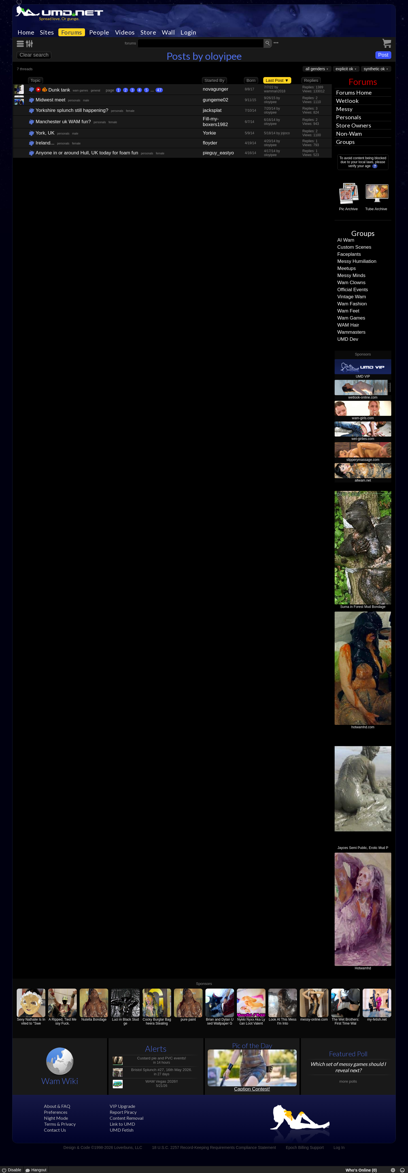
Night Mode (56, 1118)
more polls (348, 1081)
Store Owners (353, 125)
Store (148, 32)
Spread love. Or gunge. (59, 18)
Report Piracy (123, 1112)
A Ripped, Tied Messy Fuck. (62, 1021)
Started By (214, 80)
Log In (339, 1147)
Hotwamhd (363, 968)
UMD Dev (347, 339)
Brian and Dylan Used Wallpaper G (219, 1021)
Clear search (34, 55)
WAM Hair (348, 325)
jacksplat (212, 110)
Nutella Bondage (94, 1019)
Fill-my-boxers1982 (215, 121)
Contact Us (55, 1129)
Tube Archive (376, 209)
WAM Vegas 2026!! (161, 1081)
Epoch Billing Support (305, 1147)
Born (251, 80)
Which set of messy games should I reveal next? (348, 1067)
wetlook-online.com (362, 397)
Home (26, 32)
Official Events (352, 289)
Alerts (156, 1048)
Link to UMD (122, 1124)
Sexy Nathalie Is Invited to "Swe (31, 1021)
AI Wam (345, 240)
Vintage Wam (351, 296)
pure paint (188, 1019)
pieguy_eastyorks (218, 153)
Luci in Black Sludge (125, 1021)
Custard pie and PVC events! (161, 1058)
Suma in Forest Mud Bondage (362, 607)
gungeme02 (215, 100)
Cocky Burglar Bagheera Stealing (157, 1021)
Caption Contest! (252, 1089)
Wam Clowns (351, 282)
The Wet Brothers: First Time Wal (345, 1021)
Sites (47, 32)
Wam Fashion (352, 303)
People (99, 32)
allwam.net (363, 480)
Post (383, 55)
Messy (344, 108)
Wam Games (351, 318)
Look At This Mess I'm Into (283, 1021)
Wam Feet (348, 311)
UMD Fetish (121, 1129)
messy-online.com (314, 1019)
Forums (71, 32)
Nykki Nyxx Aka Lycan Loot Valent (251, 1021)
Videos (125, 32)
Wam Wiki (59, 1081)
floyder (210, 143)
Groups (345, 141)
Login (188, 32)
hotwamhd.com (362, 727)
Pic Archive (348, 209)
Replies (311, 80)
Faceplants (349, 254)
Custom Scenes (354, 247)
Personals (348, 117)
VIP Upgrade (122, 1106)
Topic (36, 80)
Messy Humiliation (357, 261)
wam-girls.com (363, 418)
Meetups (346, 268)
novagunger (215, 89)
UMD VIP (363, 376)
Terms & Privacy (60, 1124)
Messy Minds (351, 275)
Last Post (277, 80)
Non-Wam (349, 133)
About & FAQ (57, 1106)
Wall (168, 32)
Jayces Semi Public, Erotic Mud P (362, 848)
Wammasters (351, 332)
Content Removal (126, 1118)
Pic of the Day (252, 1045)
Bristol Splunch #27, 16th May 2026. (161, 1070)
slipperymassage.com (363, 460)
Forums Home (354, 92)
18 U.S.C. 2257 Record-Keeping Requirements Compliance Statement (214, 1147)
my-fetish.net (377, 1019)
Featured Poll (348, 1053)
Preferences (55, 1112)
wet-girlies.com (363, 439)
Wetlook (347, 100)
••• (276, 42)
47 (159, 90)
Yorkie (209, 133)
